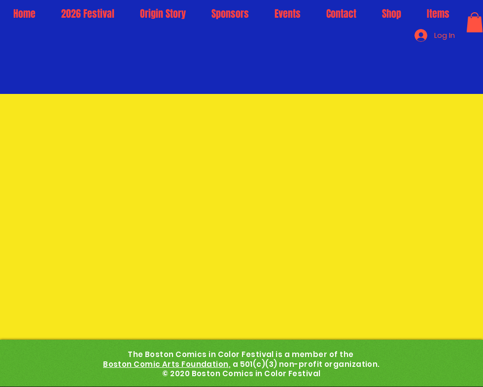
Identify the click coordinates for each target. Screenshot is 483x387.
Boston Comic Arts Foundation (166, 364)
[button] (474, 22)
